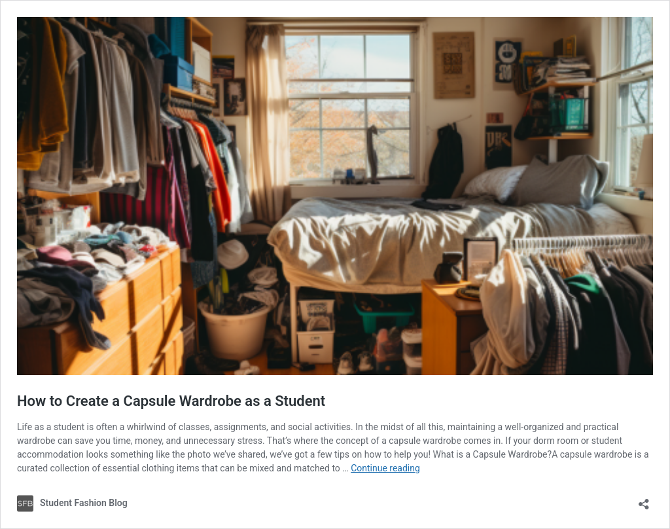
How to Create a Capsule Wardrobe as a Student (171, 401)
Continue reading (385, 468)
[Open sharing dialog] (644, 500)
